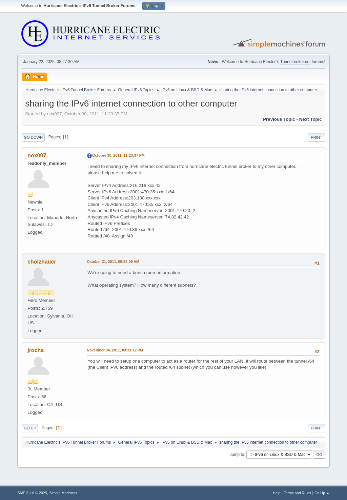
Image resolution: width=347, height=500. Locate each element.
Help (276, 493)
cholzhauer (41, 262)
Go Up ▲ (322, 493)
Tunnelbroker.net (295, 61)
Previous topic (279, 119)
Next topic (310, 119)
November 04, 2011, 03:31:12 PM (115, 350)
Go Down (33, 137)
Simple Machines (63, 493)
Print (316, 137)
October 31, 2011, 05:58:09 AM (113, 261)
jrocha (35, 350)
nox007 (36, 155)
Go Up (30, 428)
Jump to (237, 454)
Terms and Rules (297, 493)
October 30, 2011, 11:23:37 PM (118, 155)
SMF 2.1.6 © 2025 (32, 493)
